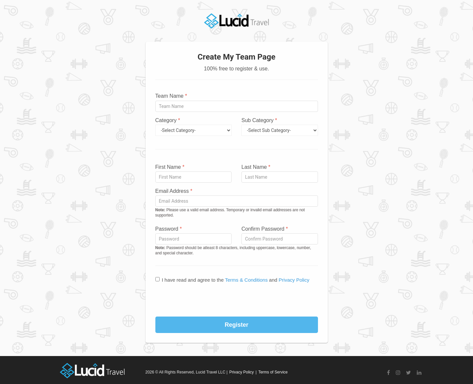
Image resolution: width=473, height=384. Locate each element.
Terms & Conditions (246, 280)
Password (168, 229)
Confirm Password (264, 229)
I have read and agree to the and (232, 280)
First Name (170, 167)
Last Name (255, 167)
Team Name (171, 96)
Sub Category (259, 120)
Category (167, 120)
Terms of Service (272, 372)
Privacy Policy (294, 280)
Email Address (173, 191)
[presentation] (236, 300)
